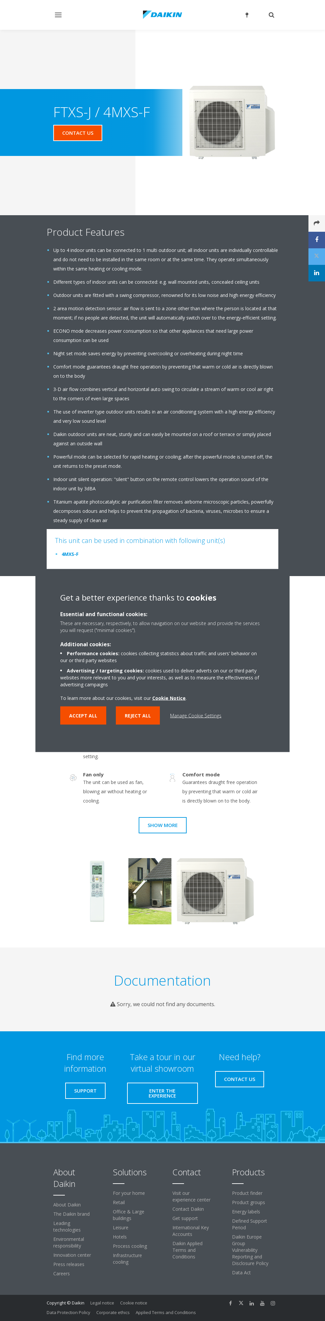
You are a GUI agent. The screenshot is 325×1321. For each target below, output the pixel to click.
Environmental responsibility (68, 1242)
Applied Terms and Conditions (166, 1312)
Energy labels (246, 1211)
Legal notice (102, 1303)
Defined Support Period (249, 1224)
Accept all (83, 715)
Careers (61, 1273)
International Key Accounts (190, 1230)
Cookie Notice (169, 698)
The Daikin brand (71, 1214)
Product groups (248, 1202)
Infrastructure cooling (127, 1258)
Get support (185, 1218)
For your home (129, 1193)
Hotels (120, 1237)
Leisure (120, 1227)
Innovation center (72, 1255)
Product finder (247, 1193)
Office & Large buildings (128, 1214)
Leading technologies (67, 1226)
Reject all (138, 715)
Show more (163, 825)
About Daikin (67, 1204)
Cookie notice (133, 1303)
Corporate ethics (113, 1312)
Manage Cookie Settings (195, 715)
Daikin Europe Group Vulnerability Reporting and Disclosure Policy (250, 1250)
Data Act (241, 1272)
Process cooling (130, 1246)
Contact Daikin (188, 1209)
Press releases (68, 1264)
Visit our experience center (191, 1196)
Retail (119, 1202)
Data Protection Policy (68, 1312)
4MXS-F (70, 554)
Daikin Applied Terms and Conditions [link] (187, 1250)
